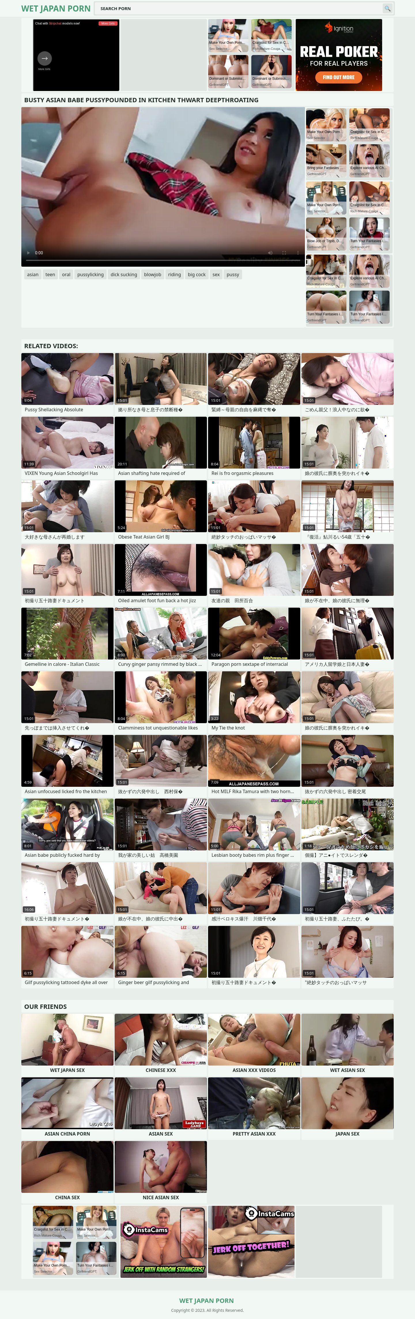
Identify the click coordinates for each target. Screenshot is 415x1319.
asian (33, 274)
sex (216, 274)
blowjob (152, 274)
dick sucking (124, 274)
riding (174, 274)
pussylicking (90, 274)
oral (66, 274)
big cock (197, 274)
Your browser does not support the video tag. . (163, 187)
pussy (233, 274)
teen (50, 274)
